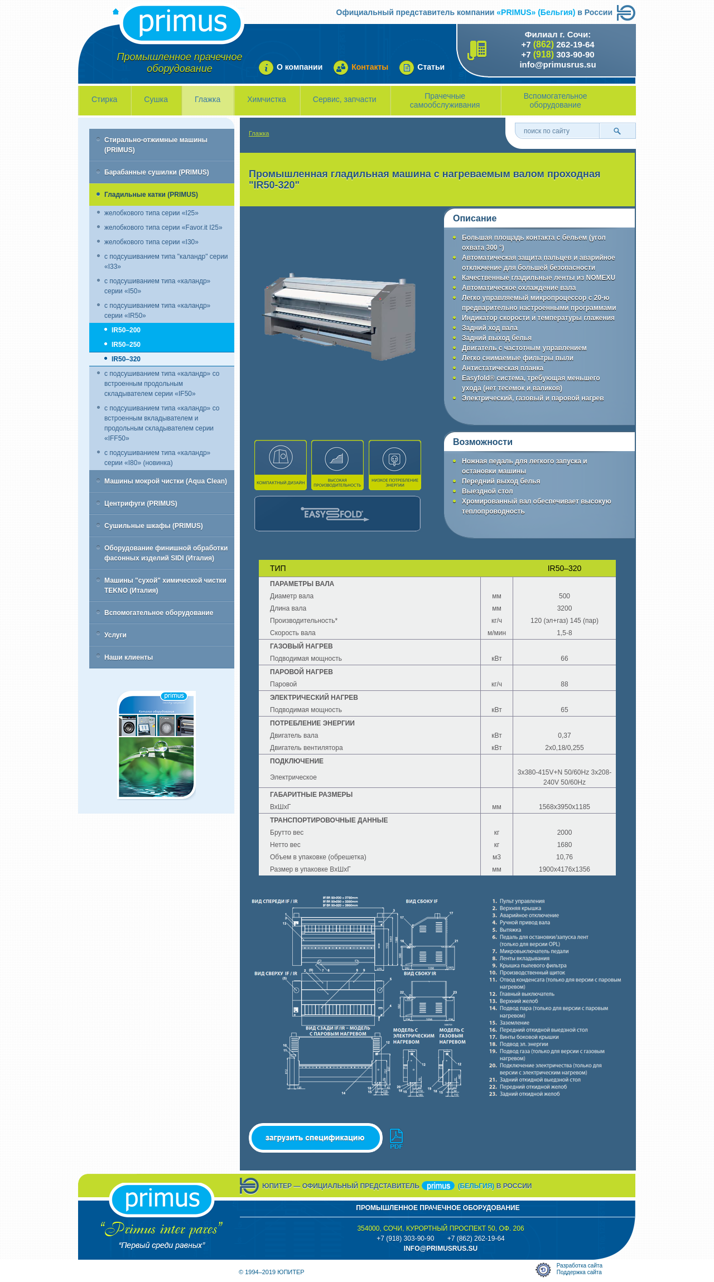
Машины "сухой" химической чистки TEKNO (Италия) (165, 585)
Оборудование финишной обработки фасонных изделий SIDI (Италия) (166, 553)
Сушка (156, 99)
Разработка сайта (579, 1265)
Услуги (115, 635)
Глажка (207, 99)
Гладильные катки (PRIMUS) (151, 195)
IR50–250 (126, 345)
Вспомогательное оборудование (555, 100)
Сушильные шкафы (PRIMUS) (153, 526)
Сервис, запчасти (345, 99)
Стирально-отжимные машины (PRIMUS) (156, 145)
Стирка (104, 99)
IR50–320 (126, 359)
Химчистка (266, 99)
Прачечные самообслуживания (445, 100)
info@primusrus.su (557, 64)
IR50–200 (126, 330)
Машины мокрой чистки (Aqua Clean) (165, 481)
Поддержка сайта (579, 1272)
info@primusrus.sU (440, 1248)
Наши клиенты (128, 657)
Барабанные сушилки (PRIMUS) (156, 172)
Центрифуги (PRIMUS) (140, 503)
